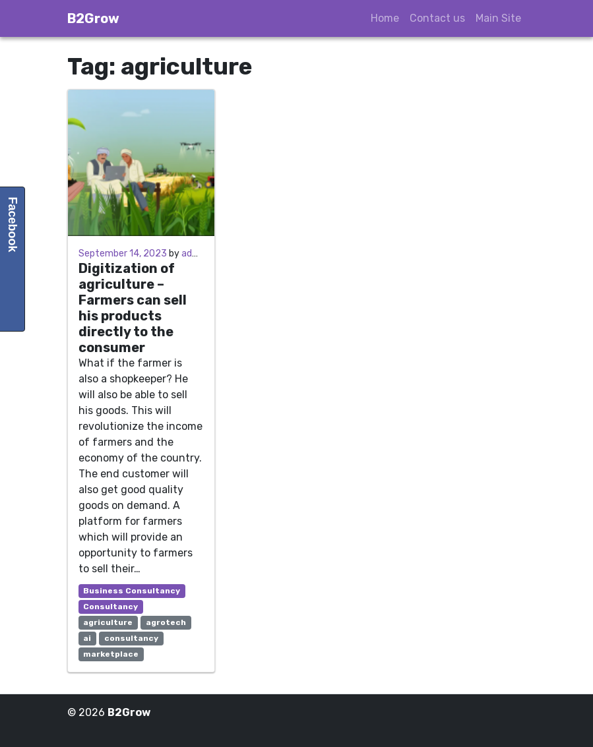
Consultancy (110, 606)
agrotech (166, 622)
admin (194, 253)
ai (87, 638)
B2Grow (93, 18)
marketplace (111, 654)
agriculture (108, 622)
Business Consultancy (131, 590)
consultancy (131, 638)
